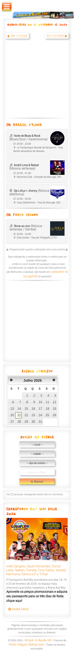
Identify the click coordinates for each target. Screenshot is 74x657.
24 (40, 415)
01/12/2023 (55, 36)
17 (40, 408)
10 (40, 402)
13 (12, 408)
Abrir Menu (6, 6)
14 (19, 408)
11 (47, 402)
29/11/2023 (19, 36)
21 (19, 415)
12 (54, 402)
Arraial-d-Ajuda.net (38, 640)
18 (47, 408)
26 (54, 415)
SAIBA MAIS (18, 609)
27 (12, 421)
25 (47, 415)
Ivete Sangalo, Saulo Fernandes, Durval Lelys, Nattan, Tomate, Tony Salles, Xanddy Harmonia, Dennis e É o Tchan (36, 570)
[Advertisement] (37, 80)
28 (19, 421)
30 (33, 421)
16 (33, 408)
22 (26, 415)
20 (12, 415)
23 (33, 415)
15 (26, 408)
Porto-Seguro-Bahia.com (26, 644)
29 (26, 421)
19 (54, 408)
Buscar (37, 481)
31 (40, 421)
